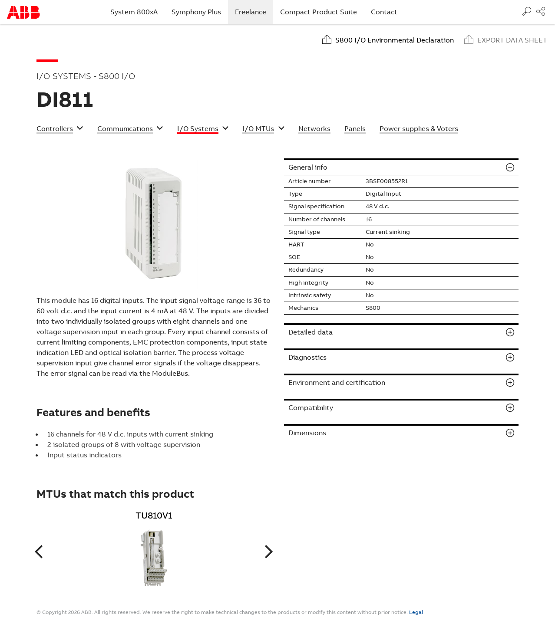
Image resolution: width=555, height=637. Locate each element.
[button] (59, 130)
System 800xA (134, 11)
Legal (416, 612)
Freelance (254, 11)
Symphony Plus (196, 11)
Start (23, 12)
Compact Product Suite (318, 11)
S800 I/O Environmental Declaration (394, 40)
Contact (384, 11)
